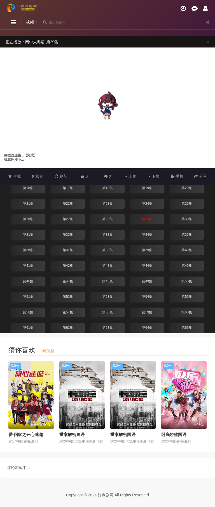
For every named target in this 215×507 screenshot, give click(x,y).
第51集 (28, 297)
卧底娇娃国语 (173, 434)
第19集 (147, 188)
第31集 (28, 235)
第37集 (68, 250)
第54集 (147, 297)
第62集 (68, 328)
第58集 (107, 312)
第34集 (147, 235)
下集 (154, 176)
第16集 (28, 188)
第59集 (147, 312)
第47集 (68, 281)
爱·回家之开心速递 (25, 434)
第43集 (107, 266)
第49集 (147, 281)
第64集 (147, 328)
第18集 (107, 188)
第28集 (107, 219)
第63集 (107, 328)
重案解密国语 (122, 434)
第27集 (68, 219)
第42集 (68, 266)
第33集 (107, 235)
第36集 (28, 250)
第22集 (68, 204)
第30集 (186, 219)
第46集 (28, 281)
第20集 (186, 188)
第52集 (68, 297)
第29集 (147, 219)
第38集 (107, 250)
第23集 (107, 204)
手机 (177, 176)
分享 (200, 176)
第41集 (28, 266)
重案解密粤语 (72, 434)
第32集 (68, 235)
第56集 (28, 312)
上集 (130, 176)
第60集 (186, 312)
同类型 (48, 350)
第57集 (68, 312)
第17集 (68, 188)
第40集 (186, 250)
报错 (38, 176)
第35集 (186, 235)
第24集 (147, 204)
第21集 (28, 204)
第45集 (186, 266)
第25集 (186, 204)
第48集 (107, 281)
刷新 (61, 176)
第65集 (186, 328)
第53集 (107, 297)
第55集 (186, 297)
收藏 (14, 176)
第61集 (28, 328)
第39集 (147, 250)
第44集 (147, 266)
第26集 (28, 219)
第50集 (186, 281)
